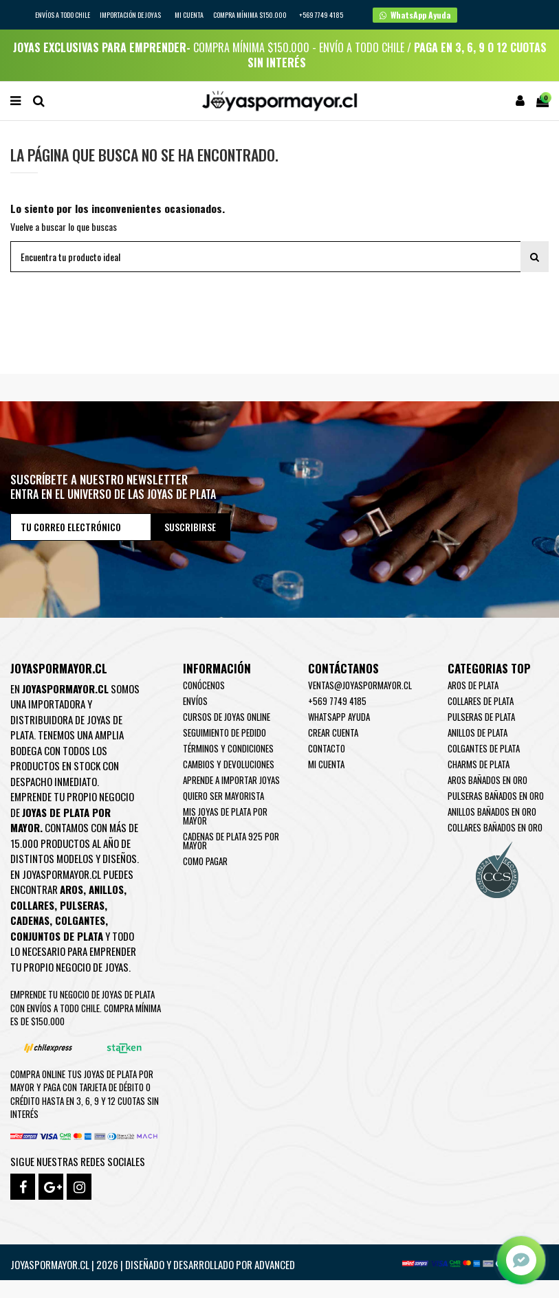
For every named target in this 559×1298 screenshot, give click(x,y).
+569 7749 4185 (337, 701)
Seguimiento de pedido (224, 732)
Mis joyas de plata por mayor (225, 816)
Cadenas (30, 920)
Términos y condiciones (228, 748)
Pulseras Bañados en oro (496, 796)
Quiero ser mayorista (223, 796)
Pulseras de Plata (481, 717)
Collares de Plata (481, 701)
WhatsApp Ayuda (339, 717)
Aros (71, 889)
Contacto (326, 748)
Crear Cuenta (333, 732)
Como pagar (205, 861)
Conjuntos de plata (56, 935)
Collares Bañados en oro (495, 827)
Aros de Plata (473, 685)
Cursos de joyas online (226, 717)
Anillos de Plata (477, 732)
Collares (32, 905)
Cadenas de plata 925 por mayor (231, 840)
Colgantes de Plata (484, 748)
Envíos (195, 701)
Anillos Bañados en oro (492, 811)
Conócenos (204, 685)
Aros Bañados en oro (487, 780)
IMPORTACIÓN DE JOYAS (131, 15)
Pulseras (82, 905)
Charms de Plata (478, 764)
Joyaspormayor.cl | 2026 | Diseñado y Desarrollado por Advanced (152, 1264)
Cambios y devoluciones (228, 764)
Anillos (106, 889)
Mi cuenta (189, 15)
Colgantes (80, 920)
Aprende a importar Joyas (231, 780)
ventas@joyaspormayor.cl (360, 685)
